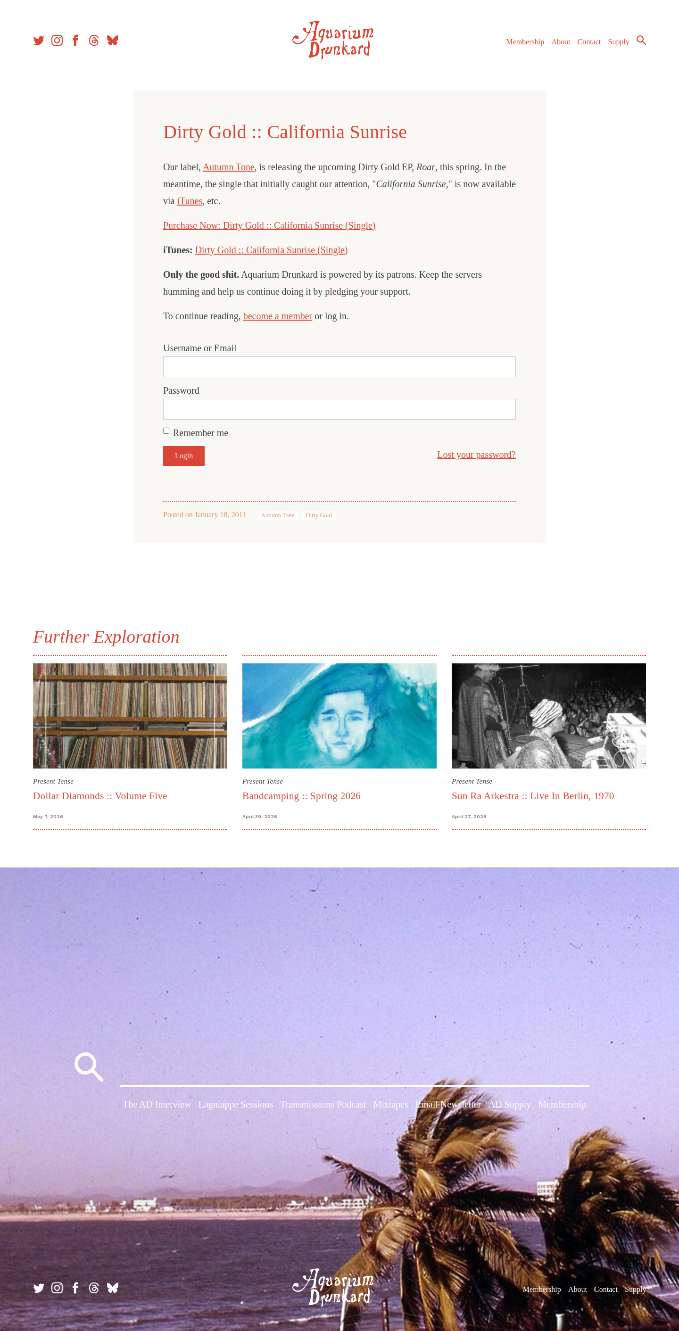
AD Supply (510, 1104)
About (560, 42)
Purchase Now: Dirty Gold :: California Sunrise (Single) (269, 225)
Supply (618, 42)
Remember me (200, 433)
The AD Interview (157, 1104)
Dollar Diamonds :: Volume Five (100, 796)
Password (181, 390)
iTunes (189, 201)
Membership (525, 42)
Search (641, 40)
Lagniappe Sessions (236, 1104)
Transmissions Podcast (323, 1104)
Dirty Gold (319, 515)
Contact (589, 42)
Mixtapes (390, 1104)
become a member (278, 316)
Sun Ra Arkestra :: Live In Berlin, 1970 (533, 796)
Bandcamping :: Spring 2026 (301, 796)
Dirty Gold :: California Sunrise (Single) (271, 250)
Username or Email (200, 348)
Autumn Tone (229, 167)
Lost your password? (476, 454)
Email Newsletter (448, 1104)
